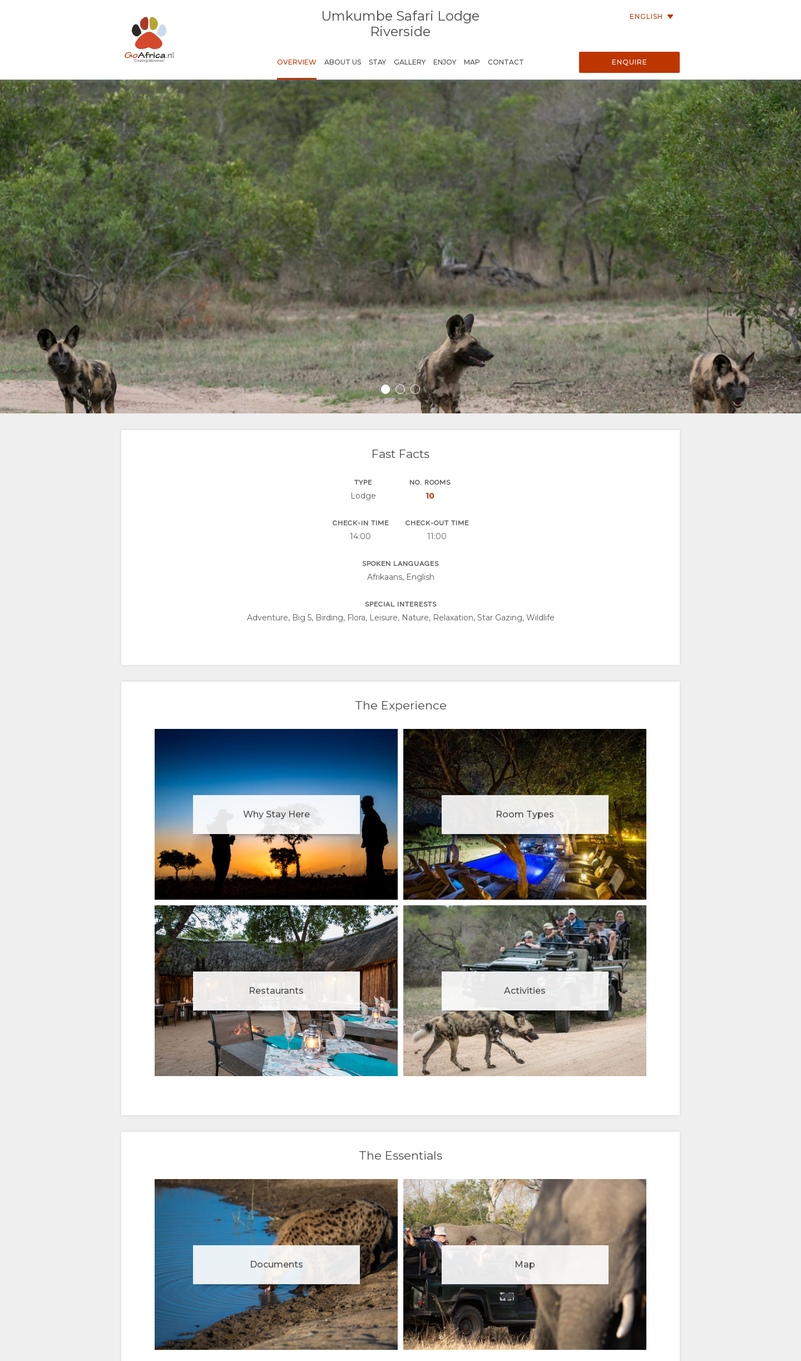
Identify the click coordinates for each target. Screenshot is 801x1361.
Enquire (629, 62)
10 (430, 496)
